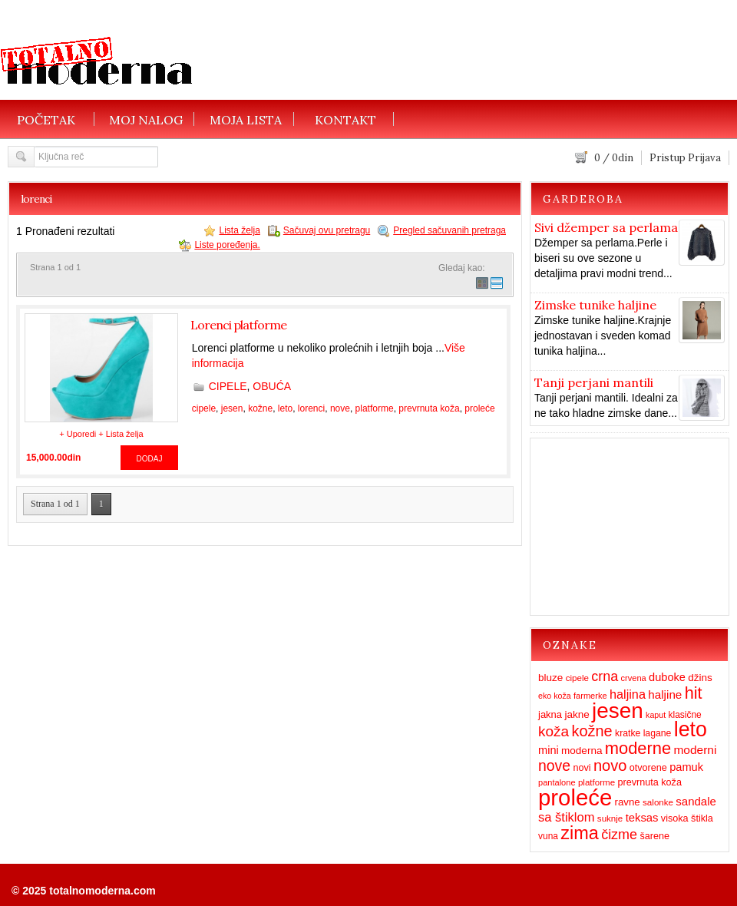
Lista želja (239, 230)
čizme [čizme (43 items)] (619, 834)
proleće (479, 408)
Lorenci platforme (238, 324)
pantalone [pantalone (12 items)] (557, 782)
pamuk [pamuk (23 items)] (686, 767)
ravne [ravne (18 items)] (627, 802)
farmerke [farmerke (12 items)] (590, 695)
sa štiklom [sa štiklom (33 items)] (566, 817)
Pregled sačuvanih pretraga (449, 230)
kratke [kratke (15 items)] (627, 733)
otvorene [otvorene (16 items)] (648, 767)
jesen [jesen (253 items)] (617, 710)
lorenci (311, 408)
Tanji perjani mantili (593, 382)
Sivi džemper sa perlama (606, 227)
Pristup (667, 157)
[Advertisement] (411, 75)
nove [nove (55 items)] (554, 765)
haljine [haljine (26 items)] (665, 694)
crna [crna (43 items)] (604, 676)
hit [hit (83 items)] (693, 693)
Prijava (704, 157)
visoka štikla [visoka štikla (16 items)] (687, 818)
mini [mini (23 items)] (548, 750)
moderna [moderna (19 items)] (581, 750)
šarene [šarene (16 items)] (654, 836)
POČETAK (46, 119)
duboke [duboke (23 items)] (667, 677)
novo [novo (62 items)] (609, 765)
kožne (260, 408)
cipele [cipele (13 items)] (577, 678)
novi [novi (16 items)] (581, 767)
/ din (613, 157)
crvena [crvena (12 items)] (633, 678)
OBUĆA (272, 386)
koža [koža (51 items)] (553, 731)
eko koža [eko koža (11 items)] (554, 695)
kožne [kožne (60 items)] (592, 730)
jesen (232, 408)
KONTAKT (345, 119)
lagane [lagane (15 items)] (657, 733)
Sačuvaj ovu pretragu (326, 230)
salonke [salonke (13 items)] (658, 802)
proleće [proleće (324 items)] (575, 797)
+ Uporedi (77, 433)
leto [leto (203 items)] (690, 729)
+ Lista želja (120, 433)
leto (285, 408)
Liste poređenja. (226, 245)
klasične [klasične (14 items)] (684, 714)
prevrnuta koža (428, 408)
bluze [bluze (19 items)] (550, 677)
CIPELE (228, 386)
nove (340, 408)
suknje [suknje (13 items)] (610, 818)
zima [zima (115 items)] (579, 833)
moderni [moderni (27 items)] (694, 749)
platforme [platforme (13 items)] (596, 782)
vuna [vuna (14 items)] (548, 836)
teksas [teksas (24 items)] (642, 818)
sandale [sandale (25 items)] (696, 801)
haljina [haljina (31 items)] (628, 694)
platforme (374, 408)
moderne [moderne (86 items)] (638, 748)
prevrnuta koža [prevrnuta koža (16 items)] (649, 782)
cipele (204, 408)
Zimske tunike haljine (595, 304)
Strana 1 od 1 (55, 503)
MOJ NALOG (146, 119)
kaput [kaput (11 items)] (656, 714)
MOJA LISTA (246, 119)
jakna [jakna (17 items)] (550, 714)
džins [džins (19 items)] (700, 677)
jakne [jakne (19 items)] (576, 714)
